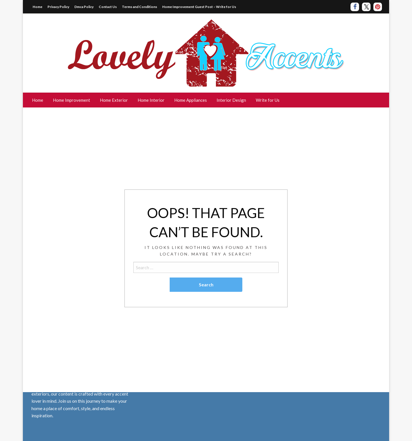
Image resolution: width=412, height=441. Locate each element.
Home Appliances (190, 100)
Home (37, 7)
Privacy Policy (58, 7)
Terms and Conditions (139, 7)
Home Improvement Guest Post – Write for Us (199, 7)
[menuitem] (37, 100)
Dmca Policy (84, 7)
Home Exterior (114, 100)
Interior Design (231, 100)
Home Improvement (71, 100)
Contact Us (108, 7)
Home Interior (151, 100)
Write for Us (268, 100)
